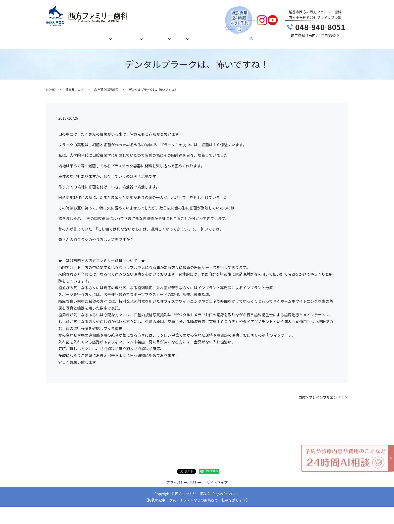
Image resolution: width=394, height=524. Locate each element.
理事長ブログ (74, 85)
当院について (161, 35)
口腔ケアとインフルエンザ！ (321, 392)
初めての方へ (77, 35)
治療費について (130, 35)
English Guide (239, 35)
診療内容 (102, 35)
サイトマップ (217, 477)
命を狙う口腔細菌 (106, 85)
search (258, 36)
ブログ (186, 35)
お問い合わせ (210, 35)
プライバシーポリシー (184, 477)
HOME (55, 35)
